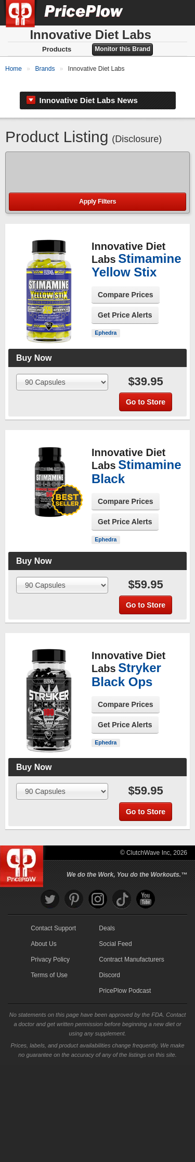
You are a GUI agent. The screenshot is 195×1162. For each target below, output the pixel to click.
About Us (43, 1006)
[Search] (152, 12)
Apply (97, 264)
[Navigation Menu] (176, 12)
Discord (109, 1037)
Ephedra (105, 395)
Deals (107, 990)
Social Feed (115, 1006)
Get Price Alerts (125, 377)
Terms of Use (49, 1037)
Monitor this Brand (122, 49)
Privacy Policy (50, 1022)
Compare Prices (125, 357)
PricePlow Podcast (125, 1053)
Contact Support (53, 990)
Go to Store (145, 464)
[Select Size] (62, 444)
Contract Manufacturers (131, 1022)
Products (56, 49)
